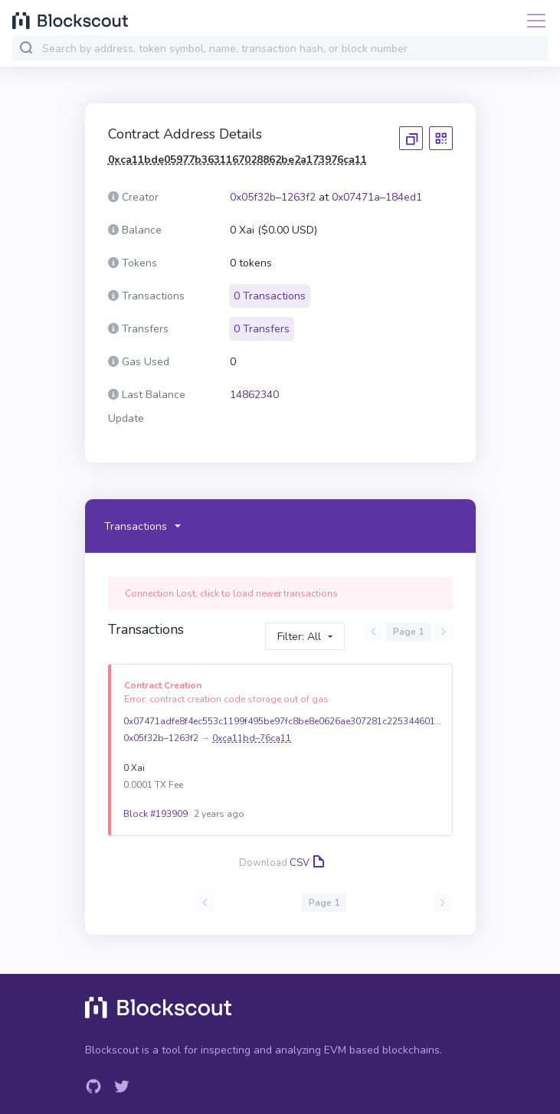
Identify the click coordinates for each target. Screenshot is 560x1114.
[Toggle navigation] (532, 20)
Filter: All (299, 636)
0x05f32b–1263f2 (273, 197)
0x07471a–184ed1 (377, 197)
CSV (306, 863)
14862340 (254, 394)
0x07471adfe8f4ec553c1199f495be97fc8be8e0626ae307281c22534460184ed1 (284, 721)
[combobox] (291, 49)
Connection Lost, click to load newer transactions (231, 593)
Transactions (135, 526)
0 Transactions (270, 296)
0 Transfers (262, 329)
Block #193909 (155, 814)
